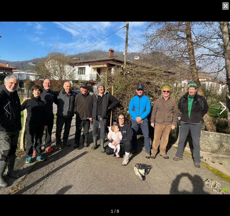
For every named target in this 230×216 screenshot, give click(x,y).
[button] (223, 108)
